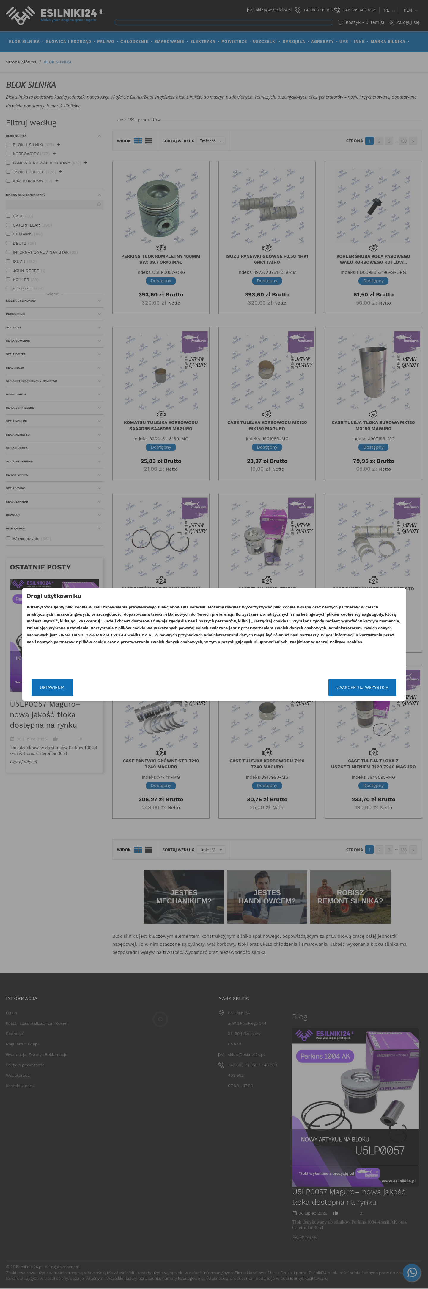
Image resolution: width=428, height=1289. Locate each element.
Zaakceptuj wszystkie (316, 687)
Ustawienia (98, 687)
